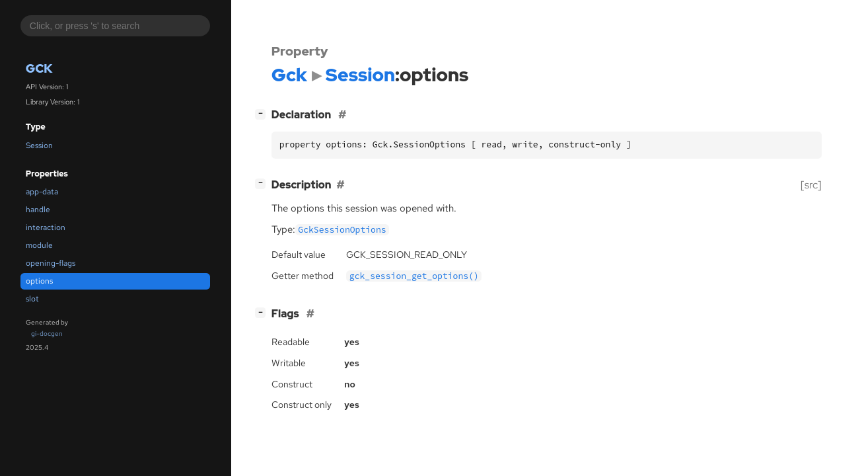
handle (38, 209)
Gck (39, 68)
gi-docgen (47, 333)
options (39, 281)
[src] (811, 185)
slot (32, 299)
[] (263, 113)
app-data (42, 191)
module (39, 245)
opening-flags (50, 263)
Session (39, 145)
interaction (45, 227)
